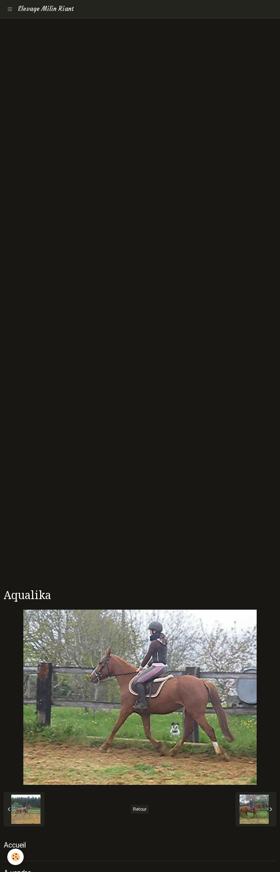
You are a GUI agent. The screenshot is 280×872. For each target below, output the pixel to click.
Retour (140, 809)
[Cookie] (15, 857)
